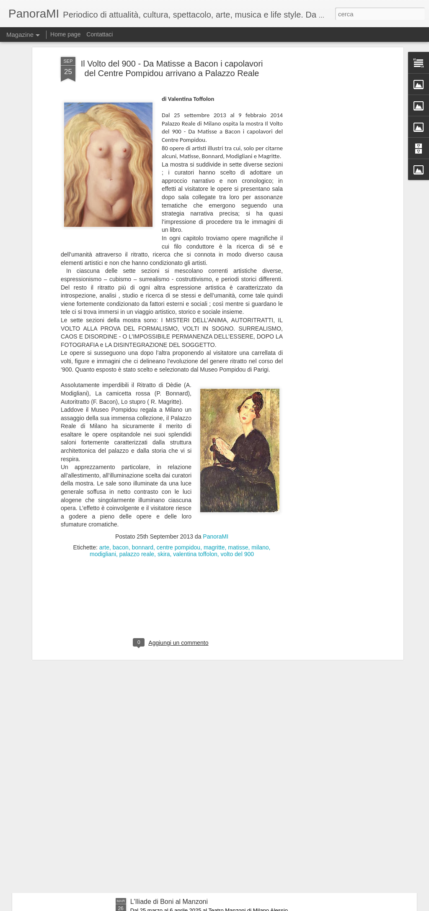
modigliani (103, 462)
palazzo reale (136, 462)
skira (164, 462)
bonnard (142, 456)
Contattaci (99, 34)
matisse (238, 456)
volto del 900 (237, 462)
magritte (214, 456)
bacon (121, 456)
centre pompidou (178, 456)
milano (260, 456)
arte (104, 456)
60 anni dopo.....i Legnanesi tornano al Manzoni (200, 806)
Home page (65, 34)
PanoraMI (215, 445)
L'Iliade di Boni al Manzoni (169, 901)
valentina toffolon (195, 462)
